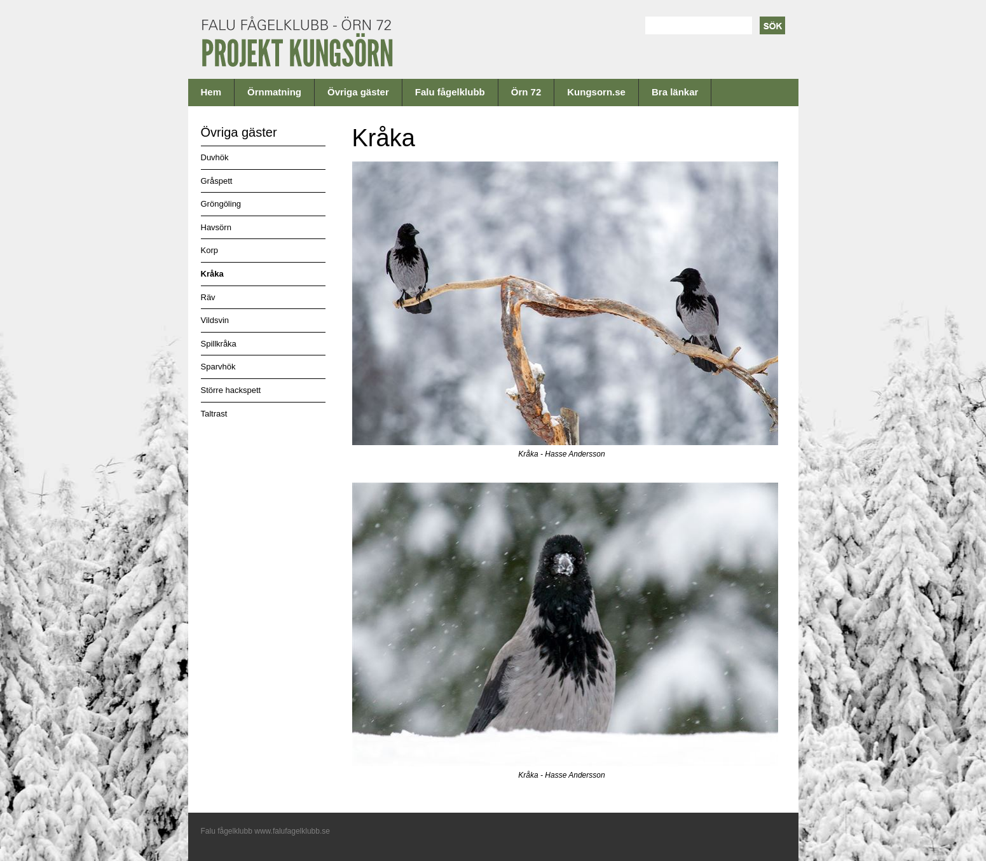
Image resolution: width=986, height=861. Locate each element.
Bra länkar (675, 91)
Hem (211, 91)
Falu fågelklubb (450, 91)
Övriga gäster (358, 91)
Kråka (212, 274)
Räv (208, 297)
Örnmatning (274, 91)
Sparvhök (218, 366)
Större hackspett (231, 390)
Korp (209, 250)
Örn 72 (526, 91)
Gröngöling (221, 204)
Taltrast (214, 413)
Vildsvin (215, 320)
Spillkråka (218, 343)
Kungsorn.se (596, 91)
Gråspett (217, 181)
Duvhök (215, 157)
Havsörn (216, 227)
